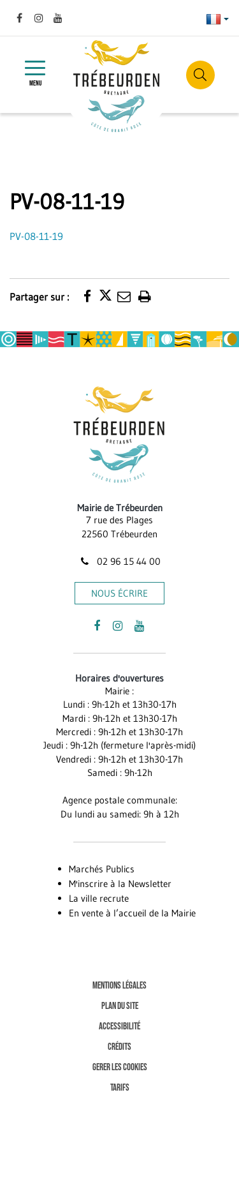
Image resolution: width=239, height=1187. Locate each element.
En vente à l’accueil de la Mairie (132, 913)
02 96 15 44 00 (119, 561)
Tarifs (119, 1088)
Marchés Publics (101, 869)
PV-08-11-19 (36, 236)
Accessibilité (119, 1026)
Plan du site (119, 1006)
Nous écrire (119, 593)
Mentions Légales (119, 986)
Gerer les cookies (119, 1067)
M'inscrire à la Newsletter (120, 883)
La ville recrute (99, 898)
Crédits (119, 1047)
